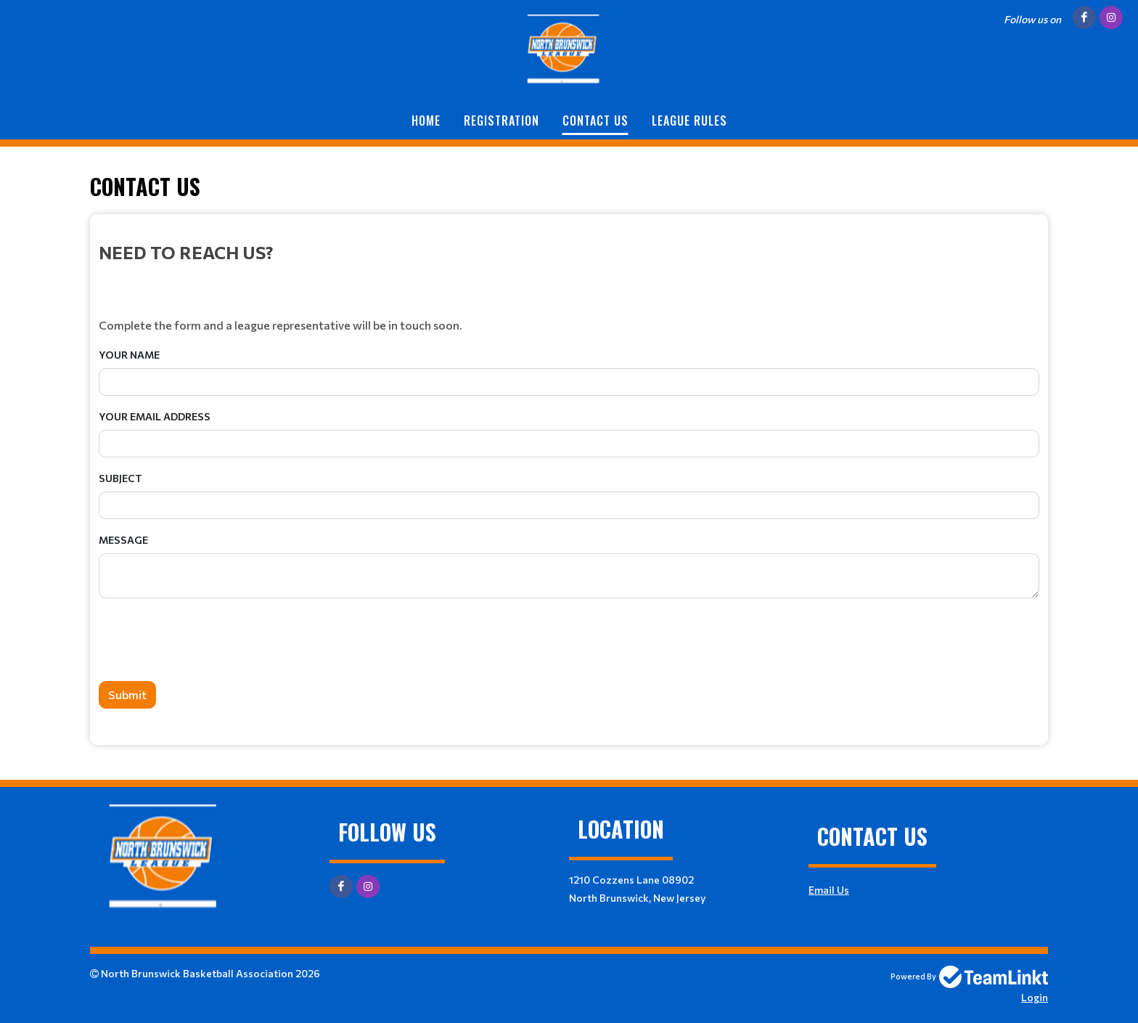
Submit (127, 694)
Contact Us (595, 120)
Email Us (829, 890)
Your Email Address (154, 416)
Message (123, 540)
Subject (120, 478)
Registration (501, 120)
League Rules (689, 120)
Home (426, 120)
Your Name (129, 355)
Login (1034, 997)
